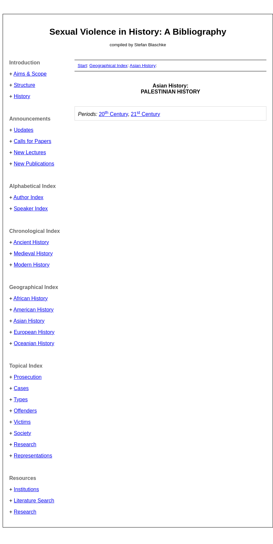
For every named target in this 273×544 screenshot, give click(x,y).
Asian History (29, 321)
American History (34, 309)
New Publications (34, 163)
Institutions (26, 489)
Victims (22, 422)
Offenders (25, 411)
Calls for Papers (32, 141)
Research (25, 444)
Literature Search (34, 500)
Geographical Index (108, 65)
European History (34, 332)
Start (82, 65)
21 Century (145, 114)
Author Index (29, 197)
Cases (21, 388)
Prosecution (28, 377)
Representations (33, 455)
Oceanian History (34, 343)
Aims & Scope (30, 74)
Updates (24, 130)
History (22, 96)
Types (21, 399)
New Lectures (30, 152)
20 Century (113, 114)
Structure (24, 85)
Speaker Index (31, 208)
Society (22, 433)
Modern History (31, 265)
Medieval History (33, 253)
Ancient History (31, 242)
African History (31, 298)
